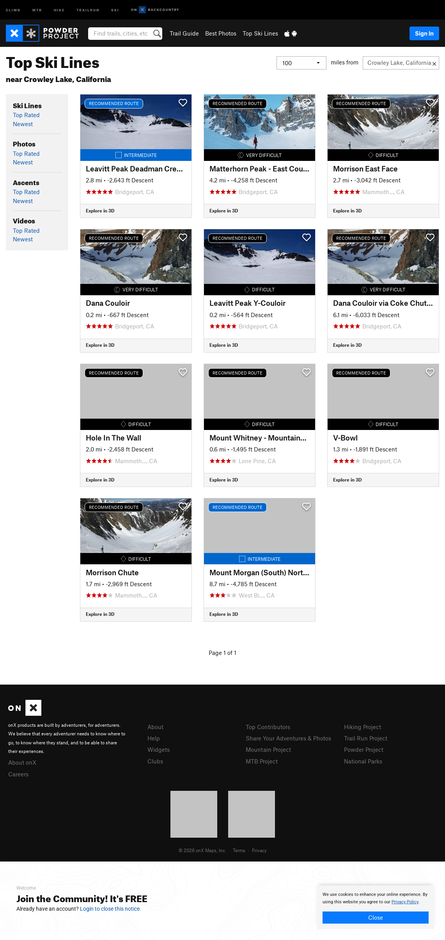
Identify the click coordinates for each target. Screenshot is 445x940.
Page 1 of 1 (222, 652)
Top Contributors (268, 726)
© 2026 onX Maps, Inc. (202, 850)
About (155, 726)
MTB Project (262, 761)
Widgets (158, 749)
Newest (23, 123)
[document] (376, 907)
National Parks (363, 761)
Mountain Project (268, 749)
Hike (59, 9)
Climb (13, 9)
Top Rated (26, 114)
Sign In (424, 33)
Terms (239, 850)
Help (153, 738)
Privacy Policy (405, 901)
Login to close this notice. (110, 909)
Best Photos (220, 33)
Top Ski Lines (260, 33)
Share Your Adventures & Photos (288, 738)
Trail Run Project (365, 738)
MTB (37, 9)
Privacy (259, 850)
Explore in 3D (100, 210)
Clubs (155, 761)
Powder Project (363, 749)
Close (375, 917)
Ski (115, 9)
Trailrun (87, 9)
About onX (22, 762)
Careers (18, 774)
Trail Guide (184, 33)
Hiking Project (362, 726)
